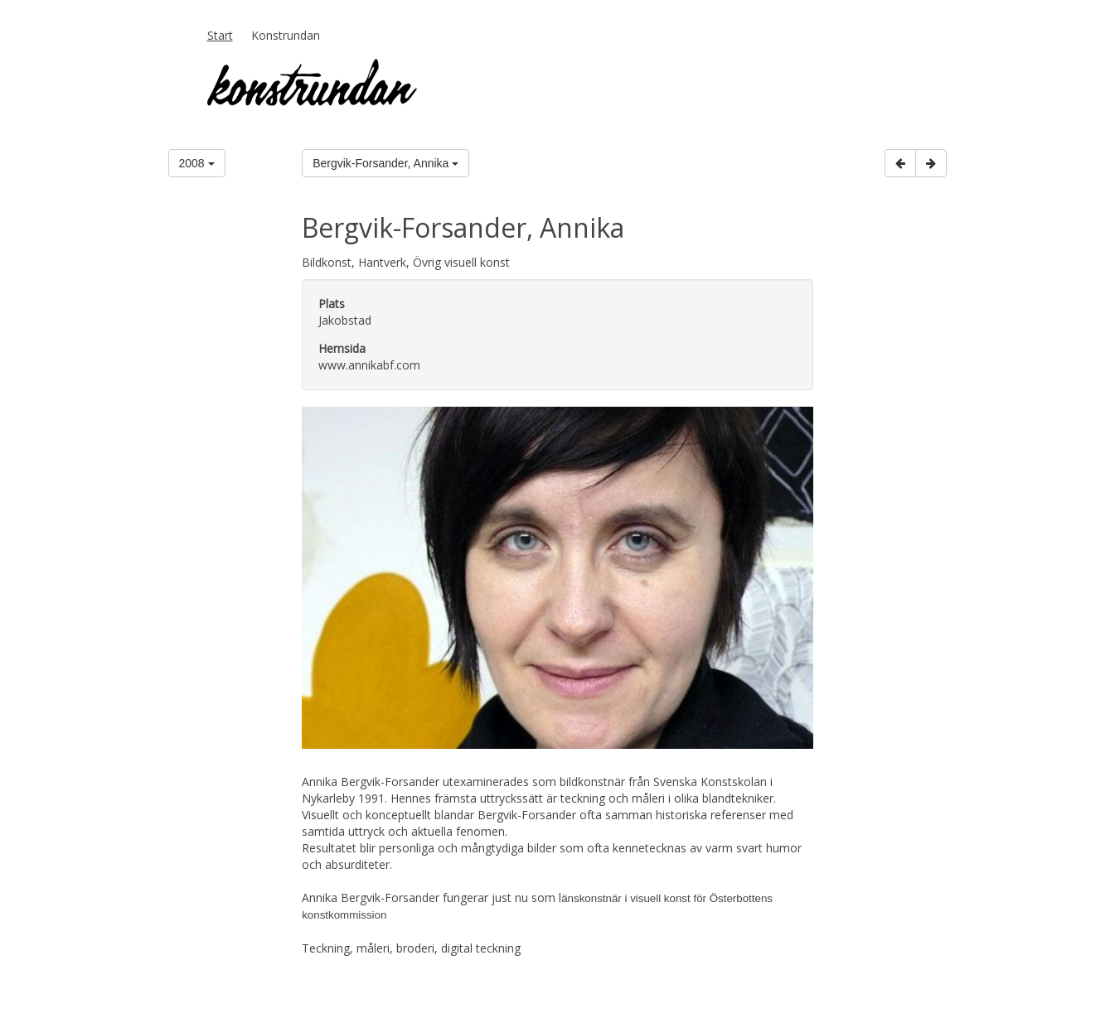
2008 (197, 163)
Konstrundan (285, 35)
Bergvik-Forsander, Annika (385, 163)
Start (220, 35)
